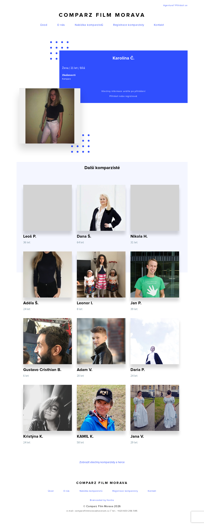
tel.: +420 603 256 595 (124, 511)
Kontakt (159, 25)
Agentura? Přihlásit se (175, 5)
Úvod (43, 25)
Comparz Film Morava (102, 15)
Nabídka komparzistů (89, 25)
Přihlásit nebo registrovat (123, 96)
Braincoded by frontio (102, 500)
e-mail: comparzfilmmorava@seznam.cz (88, 511)
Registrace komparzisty (128, 25)
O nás (61, 25)
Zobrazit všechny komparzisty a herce (102, 462)
